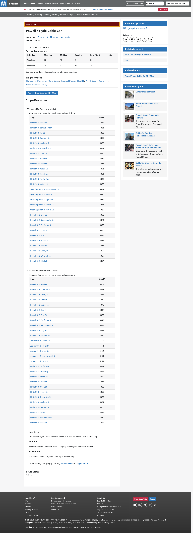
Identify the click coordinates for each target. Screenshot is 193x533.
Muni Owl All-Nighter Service (137, 54)
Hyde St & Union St (38, 159)
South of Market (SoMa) (36, 84)
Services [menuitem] (55, 3)
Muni (54, 14)
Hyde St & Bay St (37, 133)
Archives (100, 515)
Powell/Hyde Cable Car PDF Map (42, 93)
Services (28, 504)
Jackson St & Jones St (39, 351)
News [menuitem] (62, 3)
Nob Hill (80, 81)
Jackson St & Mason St (40, 341)
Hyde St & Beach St (38, 123)
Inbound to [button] (42, 109)
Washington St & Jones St (41, 194)
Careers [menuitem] (77, 3)
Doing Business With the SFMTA (109, 507)
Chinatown (31, 81)
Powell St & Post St (38, 246)
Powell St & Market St (39, 261)
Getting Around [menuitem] (29, 3)
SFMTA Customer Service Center (63, 504)
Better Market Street (145, 92)
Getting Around (42, 14)
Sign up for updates (136, 28)
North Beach (91, 81)
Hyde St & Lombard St (40, 143)
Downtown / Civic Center (48, 81)
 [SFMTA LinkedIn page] (151, 39)
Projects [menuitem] (40, 3)
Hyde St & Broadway (39, 174)
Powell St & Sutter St (39, 241)
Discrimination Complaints (61, 501)
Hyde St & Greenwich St (40, 148)
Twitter (55, 37)
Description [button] (34, 432)
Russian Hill (103, 81)
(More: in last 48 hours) (103, 9)
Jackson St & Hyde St (39, 361)
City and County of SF (105, 510)
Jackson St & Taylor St (39, 346)
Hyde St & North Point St (41, 128)
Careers (100, 504)
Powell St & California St (40, 225)
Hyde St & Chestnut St (39, 138)
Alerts (26, 9)
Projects (28, 507)
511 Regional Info (32, 515)
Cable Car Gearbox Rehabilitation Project (145, 134)
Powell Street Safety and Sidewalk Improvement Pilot (149, 146)
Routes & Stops (66, 14)
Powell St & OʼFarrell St (40, 256)
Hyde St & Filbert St (38, 153)
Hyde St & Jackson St (39, 184)
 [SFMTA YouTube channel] (126, 39)
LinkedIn (66, 37)
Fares (126, 60)
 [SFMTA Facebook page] (132, 39)
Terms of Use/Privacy (105, 512)
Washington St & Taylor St (41, 200)
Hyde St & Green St (38, 164)
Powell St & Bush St (38, 235)
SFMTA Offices (56, 507)
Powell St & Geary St (39, 251)
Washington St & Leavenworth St (44, 189)
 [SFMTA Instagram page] (144, 39)
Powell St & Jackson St (40, 336)
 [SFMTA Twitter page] (138, 39)
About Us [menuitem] (69, 3)
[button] (177, 3)
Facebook (44, 37)
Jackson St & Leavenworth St (42, 356)
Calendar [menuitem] (47, 3)
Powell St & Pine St (38, 230)
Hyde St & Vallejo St (39, 169)
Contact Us (55, 510)
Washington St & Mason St (41, 205)
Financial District (68, 81)
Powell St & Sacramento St (41, 220)
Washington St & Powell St (42, 210)
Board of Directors (104, 501)
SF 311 (27, 512)
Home (29, 14)
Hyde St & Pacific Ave (39, 179)
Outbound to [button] (43, 271)
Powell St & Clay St (38, 215)
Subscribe (163, 9)
